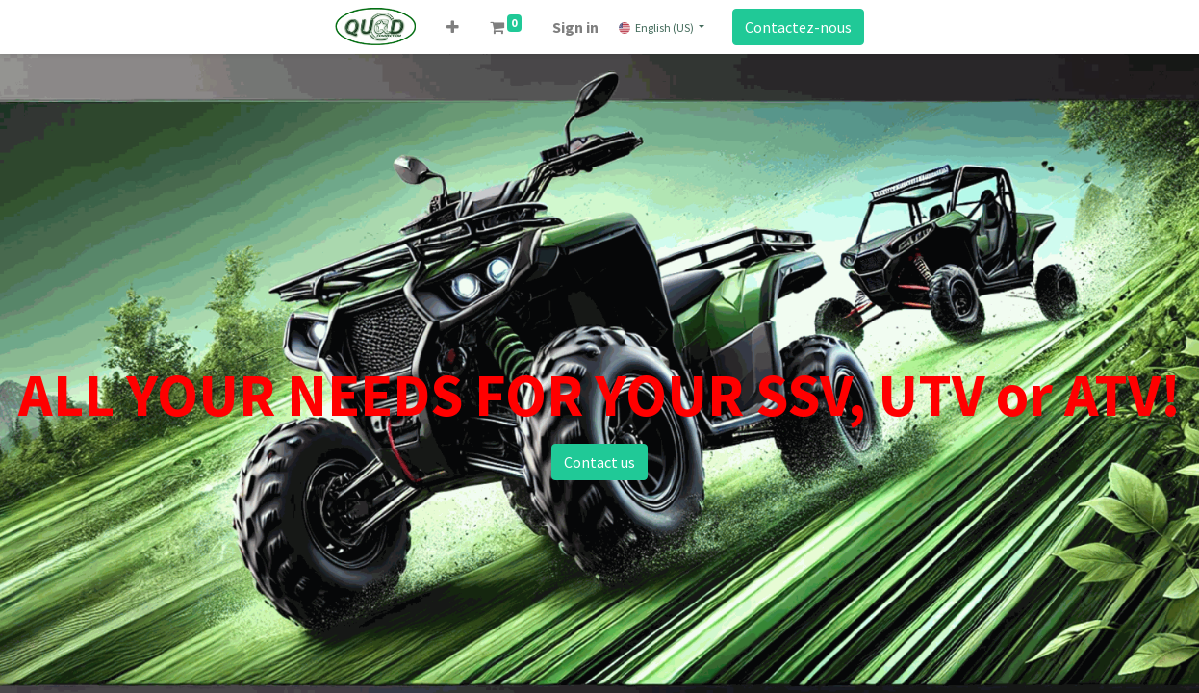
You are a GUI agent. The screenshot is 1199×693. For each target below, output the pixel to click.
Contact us (599, 462)
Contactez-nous (798, 27)
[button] (453, 27)
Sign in (575, 27)
